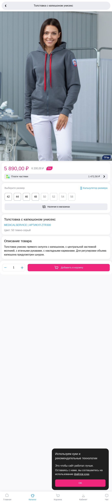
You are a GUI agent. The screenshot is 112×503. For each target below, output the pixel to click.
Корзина (58, 497)
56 (71, 196)
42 (8, 196)
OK (80, 483)
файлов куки (81, 474)
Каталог (32, 497)
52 (53, 196)
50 (44, 196)
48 (35, 196)
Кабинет (83, 497)
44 (17, 196)
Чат (107, 497)
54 (62, 196)
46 (26, 196)
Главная (7, 497)
